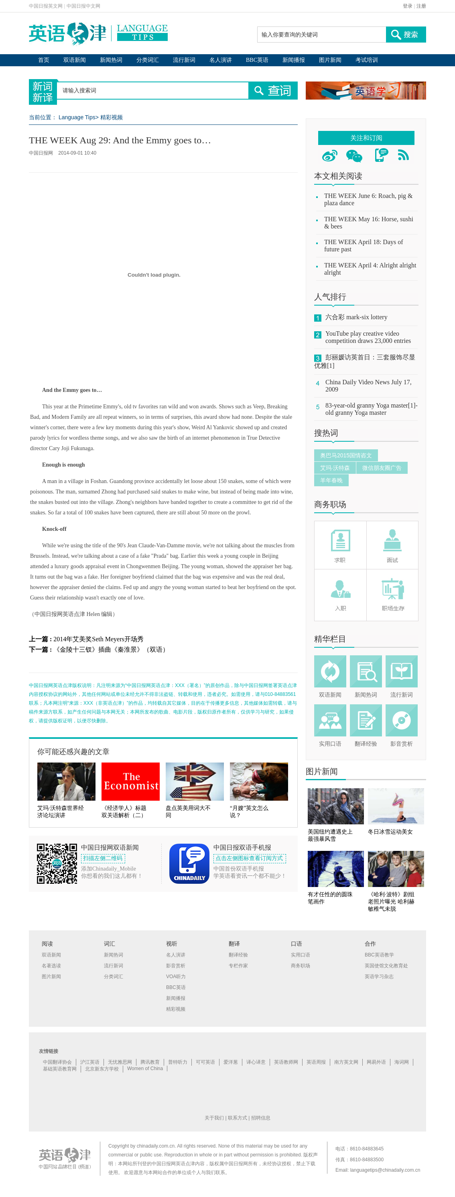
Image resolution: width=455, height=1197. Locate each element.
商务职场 (330, 504)
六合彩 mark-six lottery (356, 317)
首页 (43, 60)
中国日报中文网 (83, 6)
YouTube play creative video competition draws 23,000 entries (368, 337)
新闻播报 (293, 60)
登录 (407, 6)
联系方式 (237, 1118)
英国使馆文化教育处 (386, 966)
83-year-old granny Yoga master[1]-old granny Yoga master (371, 409)
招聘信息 (260, 1118)
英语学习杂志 (379, 976)
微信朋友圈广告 (382, 468)
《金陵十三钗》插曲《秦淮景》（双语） (111, 649)
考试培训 (366, 60)
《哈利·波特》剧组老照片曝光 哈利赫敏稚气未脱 (391, 901)
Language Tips (77, 117)
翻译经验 (366, 744)
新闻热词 (111, 60)
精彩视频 (111, 117)
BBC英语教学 (379, 955)
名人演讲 (220, 60)
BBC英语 (257, 60)
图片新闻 (330, 60)
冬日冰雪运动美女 (390, 832)
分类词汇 (147, 60)
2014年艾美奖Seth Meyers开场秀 (98, 639)
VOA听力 (176, 976)
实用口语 (330, 744)
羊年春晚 (331, 480)
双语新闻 (74, 60)
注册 (421, 6)
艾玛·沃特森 (335, 468)
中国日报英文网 (46, 6)
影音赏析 (401, 744)
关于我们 (214, 1118)
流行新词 (184, 60)
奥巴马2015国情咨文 (346, 455)
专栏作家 (238, 966)
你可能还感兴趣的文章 (73, 752)
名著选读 (51, 966)
